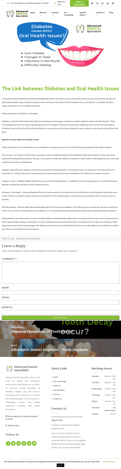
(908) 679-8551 (14, 426)
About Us (56, 386)
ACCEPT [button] (60, 465)
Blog (111, 13)
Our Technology (59, 381)
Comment (9, 258)
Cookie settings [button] (108, 462)
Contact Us (57, 399)
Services (56, 394)
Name (5, 287)
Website (7, 307)
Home (32, 13)
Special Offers (59, 390)
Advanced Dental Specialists (29, 239)
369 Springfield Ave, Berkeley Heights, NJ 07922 (29, 3)
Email (6, 297)
